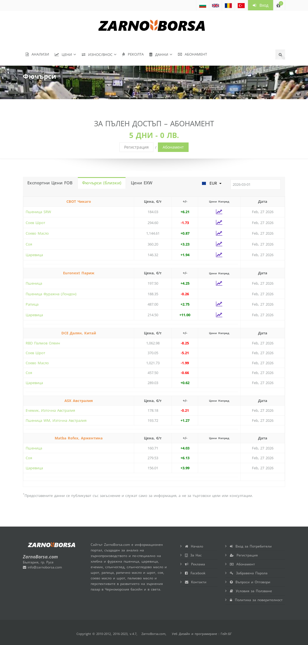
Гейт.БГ (226, 634)
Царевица (34, 254)
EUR (212, 183)
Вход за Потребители (251, 546)
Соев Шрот (35, 222)
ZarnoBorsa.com (153, 634)
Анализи (37, 54)
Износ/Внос (97, 54)
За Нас (193, 555)
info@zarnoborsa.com (42, 567)
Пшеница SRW (38, 211)
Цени (63, 54)
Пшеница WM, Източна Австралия (56, 420)
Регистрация (136, 147)
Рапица (32, 304)
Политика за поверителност (256, 600)
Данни (158, 54)
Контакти (195, 582)
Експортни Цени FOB (50, 182)
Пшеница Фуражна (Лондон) (51, 293)
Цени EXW (141, 182)
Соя (29, 244)
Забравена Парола (249, 573)
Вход (260, 5)
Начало (194, 546)
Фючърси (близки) (101, 182)
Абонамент (192, 54)
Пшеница (34, 283)
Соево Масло (37, 233)
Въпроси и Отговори (250, 582)
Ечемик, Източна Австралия (50, 410)
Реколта (133, 54)
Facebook (195, 573)
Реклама (195, 564)
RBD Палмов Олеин (43, 343)
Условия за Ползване (251, 591)
